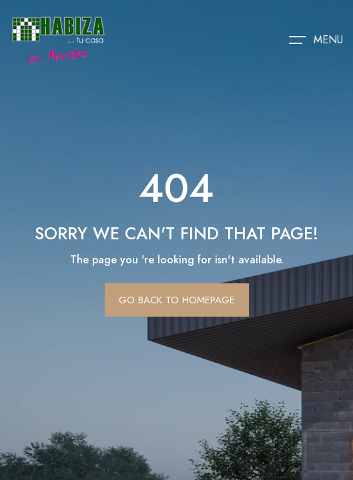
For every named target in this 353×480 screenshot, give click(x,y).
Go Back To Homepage (177, 300)
